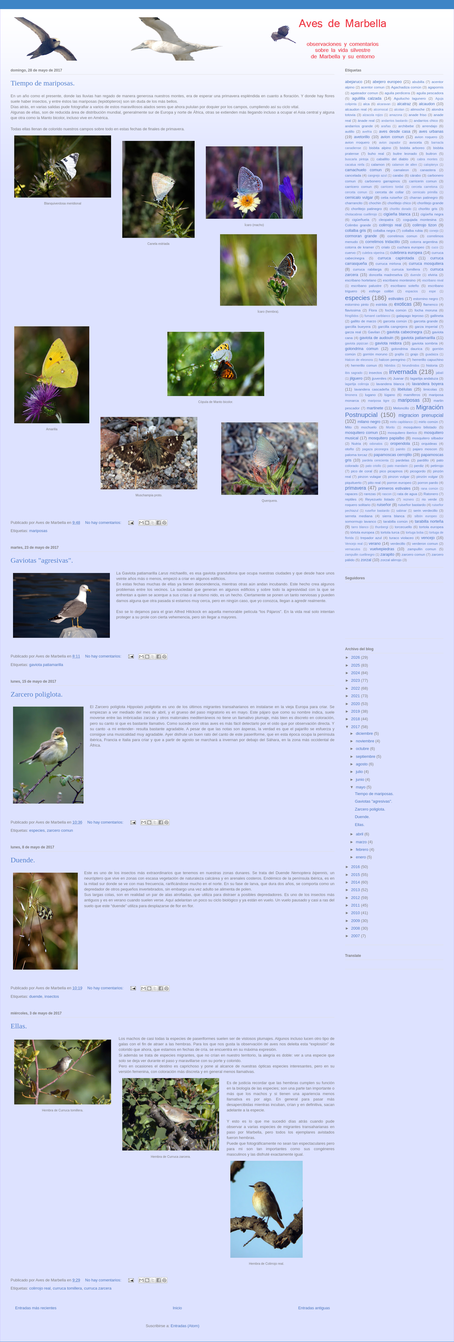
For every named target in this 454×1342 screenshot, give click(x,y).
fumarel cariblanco (377, 316)
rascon (387, 494)
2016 (356, 866)
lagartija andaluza (424, 378)
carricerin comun (423, 181)
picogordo (418, 471)
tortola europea (431, 527)
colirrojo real (40, 1288)
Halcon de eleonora (359, 359)
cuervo (350, 253)
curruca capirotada (396, 258)
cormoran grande (361, 236)
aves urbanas (431, 131)
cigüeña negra (431, 214)
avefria (367, 131)
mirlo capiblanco (401, 422)
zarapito (387, 554)
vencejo (428, 537)
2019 (356, 711)
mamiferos (412, 395)
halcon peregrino (392, 359)
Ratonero (430, 494)
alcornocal (380, 109)
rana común (429, 488)
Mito (348, 427)
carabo (398, 175)
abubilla (418, 82)
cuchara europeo (410, 247)
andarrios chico (426, 120)
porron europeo (399, 483)
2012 (356, 897)
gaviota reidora (388, 343)
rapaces (351, 494)
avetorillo (362, 137)
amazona (395, 115)
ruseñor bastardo (377, 510)
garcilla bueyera (357, 326)
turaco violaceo (401, 538)
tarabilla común (395, 521)
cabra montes (427, 159)
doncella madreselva (385, 275)
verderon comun (425, 543)
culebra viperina (373, 253)
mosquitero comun (361, 432)
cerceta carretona (424, 186)
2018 (356, 719)
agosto (362, 764)
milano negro (368, 421)
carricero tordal (392, 186)
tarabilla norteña (429, 521)
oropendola (400, 443)
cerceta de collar (389, 192)
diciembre (365, 733)
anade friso (417, 115)
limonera (351, 395)
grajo (414, 354)
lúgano (389, 395)
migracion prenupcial (421, 415)
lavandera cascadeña (371, 389)
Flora (373, 310)
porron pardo (428, 483)
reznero (408, 499)
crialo (385, 247)
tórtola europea (362, 532)
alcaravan (383, 104)
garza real (353, 332)
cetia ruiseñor (392, 197)
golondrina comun (361, 348)
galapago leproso (409, 316)
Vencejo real (354, 543)
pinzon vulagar (369, 476)
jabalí (439, 373)
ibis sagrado (354, 373)
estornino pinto (357, 304)
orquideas (429, 443)
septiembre (366, 756)
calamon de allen (404, 164)
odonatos (376, 443)
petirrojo (437, 466)
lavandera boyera (427, 383)
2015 (356, 874)
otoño (349, 449)
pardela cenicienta (375, 460)
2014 (356, 882)
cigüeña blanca (396, 214)
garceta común (395, 321)
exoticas (403, 304)
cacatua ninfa (354, 164)
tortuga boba (415, 532)
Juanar (398, 378)
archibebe (406, 126)
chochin (375, 203)
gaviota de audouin (376, 337)
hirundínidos (410, 365)
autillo (349, 131)
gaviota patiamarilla (46, 664)
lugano (370, 395)
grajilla (399, 354)
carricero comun (358, 186)
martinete (375, 408)
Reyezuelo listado (379, 499)
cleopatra (386, 219)
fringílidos (351, 316)
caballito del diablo (392, 159)
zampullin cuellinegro (359, 554)
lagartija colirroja (357, 384)
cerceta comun (356, 192)
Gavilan (374, 332)
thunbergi (381, 527)
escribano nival (432, 280)
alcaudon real (356, 109)
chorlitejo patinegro (366, 209)
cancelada (353, 175)
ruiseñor (384, 504)
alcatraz (404, 104)
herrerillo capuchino (427, 359)
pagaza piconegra (375, 449)
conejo (434, 230)
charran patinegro (424, 197)
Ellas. (19, 1026)
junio (360, 779)
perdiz (419, 466)
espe (432, 291)
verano (375, 543)
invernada (403, 371)
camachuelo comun (363, 170)
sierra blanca (393, 516)
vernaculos (352, 549)
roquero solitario (357, 505)
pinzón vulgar (427, 476)
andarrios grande (359, 126)
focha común (395, 310)
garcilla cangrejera (392, 326)
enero (361, 857)
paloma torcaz (356, 455)
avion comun (392, 137)
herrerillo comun (364, 365)
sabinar (401, 510)
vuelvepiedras (382, 549)
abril (360, 834)
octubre (363, 748)
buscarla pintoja (356, 159)
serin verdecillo (425, 510)
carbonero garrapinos (382, 181)
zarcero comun (60, 830)
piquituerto (353, 483)
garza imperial (426, 326)
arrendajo (429, 126)
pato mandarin (397, 466)
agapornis (435, 87)
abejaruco (353, 81)
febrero (363, 849)
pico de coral (361, 471)
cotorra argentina (423, 242)
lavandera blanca (390, 384)
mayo (361, 787)
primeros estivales (394, 488)
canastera (428, 170)
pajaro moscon (425, 449)
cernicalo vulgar (359, 197)
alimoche (417, 109)
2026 (356, 657)
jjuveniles (379, 378)
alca (366, 104)
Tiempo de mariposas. (43, 83)
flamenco (430, 304)
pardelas (402, 460)
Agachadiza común (406, 87)
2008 (356, 928)
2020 (356, 703)
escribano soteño (405, 286)
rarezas (370, 494)
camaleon (401, 170)
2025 (356, 665)
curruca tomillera (67, 1288)
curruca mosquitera (426, 263)
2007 (356, 936)
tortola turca (390, 532)
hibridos (389, 365)
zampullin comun (421, 549)
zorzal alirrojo (391, 560)
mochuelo (369, 427)
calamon (377, 164)
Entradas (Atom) (185, 1326)
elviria (432, 275)
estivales (396, 298)
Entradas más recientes (36, 1308)
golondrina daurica (406, 349)
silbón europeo (425, 516)
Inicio (177, 1308)
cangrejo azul (377, 175)
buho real (376, 153)
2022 (356, 688)
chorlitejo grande (430, 203)
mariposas (38, 530)
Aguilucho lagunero (410, 98)
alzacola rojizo (373, 115)
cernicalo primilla (425, 192)
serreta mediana (359, 516)
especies (36, 830)
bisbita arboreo (412, 148)
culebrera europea (406, 252)
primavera (355, 488)
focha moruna (426, 310)
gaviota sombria (424, 343)
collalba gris (355, 230)
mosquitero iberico (402, 433)
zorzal (366, 560)
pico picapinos (391, 471)
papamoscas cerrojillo (393, 454)
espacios (411, 291)
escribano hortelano (360, 280)
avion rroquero (357, 142)
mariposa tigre (379, 400)
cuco (435, 247)
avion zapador (389, 142)
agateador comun (364, 93)
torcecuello (403, 527)
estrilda (381, 304)
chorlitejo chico (399, 203)
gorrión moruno (375, 354)
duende (35, 996)
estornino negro (425, 299)
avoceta (416, 142)
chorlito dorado (400, 209)
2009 (356, 920)
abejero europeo (387, 81)
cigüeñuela (360, 219)
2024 (356, 673)
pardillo (423, 460)
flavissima (352, 310)
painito (400, 449)
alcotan (399, 109)
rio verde (429, 499)
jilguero (356, 378)
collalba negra (384, 230)
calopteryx (431, 164)
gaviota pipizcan (356, 343)
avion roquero (426, 137)
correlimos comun (402, 236)
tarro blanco (359, 527)
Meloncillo (401, 408)
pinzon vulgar (399, 476)
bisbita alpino (380, 148)
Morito (390, 427)
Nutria (356, 443)
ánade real (366, 120)
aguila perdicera (397, 93)
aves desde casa (394, 131)
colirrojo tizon (425, 225)
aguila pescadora (429, 93)
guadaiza (432, 354)
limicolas (430, 389)
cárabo (415, 175)
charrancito (354, 203)
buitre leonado (405, 153)
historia (432, 365)
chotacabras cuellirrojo (361, 214)
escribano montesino (399, 280)
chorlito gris (428, 209)
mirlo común (428, 422)
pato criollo (373, 466)
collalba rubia (412, 230)
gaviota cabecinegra (404, 332)
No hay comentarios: (103, 522)
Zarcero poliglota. (37, 694)
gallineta (436, 316)
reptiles (351, 499)
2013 (356, 889)
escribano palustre (366, 286)
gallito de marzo (363, 321)
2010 (356, 913)
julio (360, 771)
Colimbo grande (358, 225)
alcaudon (427, 104)
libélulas (405, 389)
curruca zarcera (97, 1288)
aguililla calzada (366, 98)
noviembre (365, 741)
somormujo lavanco (360, 521)
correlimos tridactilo (382, 241)
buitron (431, 153)
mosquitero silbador (427, 438)
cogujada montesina (419, 219)
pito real (374, 483)
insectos (51, 996)
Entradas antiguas (314, 1308)
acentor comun (373, 87)
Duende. (23, 860)
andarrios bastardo (394, 120)
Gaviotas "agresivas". (42, 560)
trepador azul (371, 538)
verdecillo (397, 543)
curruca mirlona (388, 263)
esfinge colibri (381, 291)
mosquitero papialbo (386, 438)
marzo (362, 842)
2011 (356, 905)
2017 (356, 726)
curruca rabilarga (367, 269)
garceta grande (426, 321)
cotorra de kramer (359, 247)
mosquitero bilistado (419, 427)
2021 (356, 696)
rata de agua (407, 494)
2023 (356, 680)
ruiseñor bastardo (412, 505)
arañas (386, 126)
